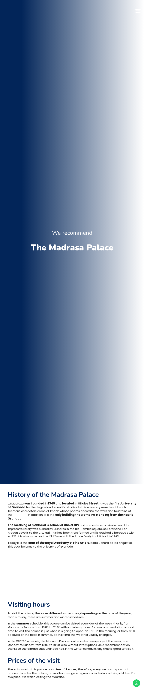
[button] (138, 10)
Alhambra (20, 515)
